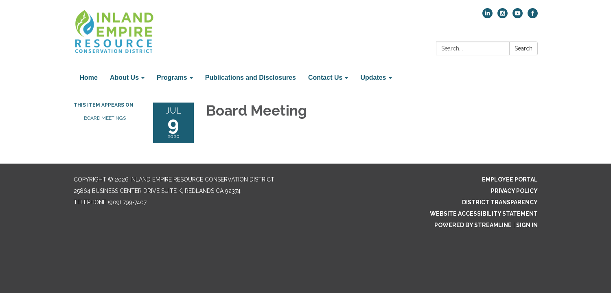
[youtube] (517, 16)
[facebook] (533, 16)
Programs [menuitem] (172, 77)
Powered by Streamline (473, 225)
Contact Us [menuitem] (325, 77)
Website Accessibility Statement (484, 213)
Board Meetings (105, 118)
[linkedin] (487, 16)
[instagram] (502, 16)
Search (523, 48)
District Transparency (500, 202)
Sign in (527, 225)
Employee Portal (510, 179)
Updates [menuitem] (373, 77)
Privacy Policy (514, 191)
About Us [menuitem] (124, 77)
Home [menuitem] (89, 77)
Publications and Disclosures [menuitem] (250, 77)
